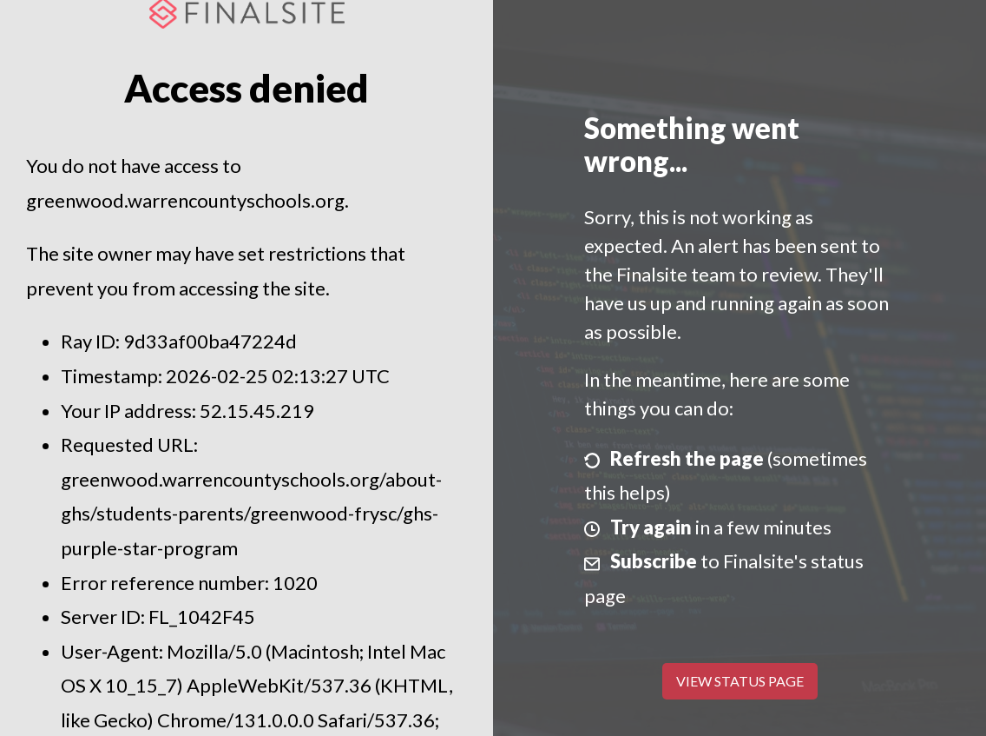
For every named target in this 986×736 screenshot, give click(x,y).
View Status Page (740, 681)
